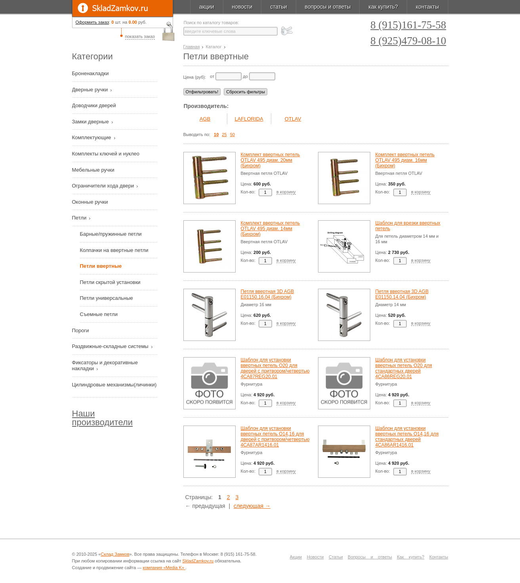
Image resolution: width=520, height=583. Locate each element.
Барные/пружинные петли (111, 234)
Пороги (81, 330)
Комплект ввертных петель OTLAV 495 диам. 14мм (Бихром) (270, 228)
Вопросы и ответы (370, 557)
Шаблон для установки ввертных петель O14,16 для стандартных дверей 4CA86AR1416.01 (407, 437)
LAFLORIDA (248, 119)
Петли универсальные (106, 298)
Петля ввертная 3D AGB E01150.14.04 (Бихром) (402, 294)
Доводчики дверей (95, 105)
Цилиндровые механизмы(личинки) (114, 385)
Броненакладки (91, 73)
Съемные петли (99, 314)
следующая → (252, 506)
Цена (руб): (194, 77)
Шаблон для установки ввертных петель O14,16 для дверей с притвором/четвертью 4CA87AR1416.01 (275, 437)
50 (232, 134)
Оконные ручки (91, 202)
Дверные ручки (90, 90)
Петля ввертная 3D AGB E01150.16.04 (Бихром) (267, 294)
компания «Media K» (164, 567)
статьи (278, 7)
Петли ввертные (101, 266)
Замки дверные (91, 122)
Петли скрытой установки (110, 282)
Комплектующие (92, 137)
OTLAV (293, 119)
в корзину (286, 191)
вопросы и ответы (328, 7)
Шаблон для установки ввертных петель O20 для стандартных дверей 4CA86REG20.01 (403, 368)
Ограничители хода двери (103, 186)
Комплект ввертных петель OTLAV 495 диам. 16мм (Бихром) (405, 160)
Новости (315, 557)
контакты (427, 7)
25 (224, 134)
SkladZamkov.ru (122, 8)
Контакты (438, 557)
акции (206, 7)
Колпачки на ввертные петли (114, 250)
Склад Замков (115, 554)
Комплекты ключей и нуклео (106, 154)
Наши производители (102, 418)
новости (242, 7)
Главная (191, 46)
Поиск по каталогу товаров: (211, 23)
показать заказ (140, 36)
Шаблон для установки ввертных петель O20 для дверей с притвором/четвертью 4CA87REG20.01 (275, 368)
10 (216, 134)
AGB (205, 119)
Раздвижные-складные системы (111, 346)
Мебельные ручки (94, 170)
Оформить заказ (92, 22)
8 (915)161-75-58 (408, 25)
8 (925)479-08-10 (408, 41)
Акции (296, 557)
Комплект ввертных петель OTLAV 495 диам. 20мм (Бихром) (270, 160)
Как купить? (410, 557)
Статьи (336, 557)
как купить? (383, 7)
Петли (80, 218)
